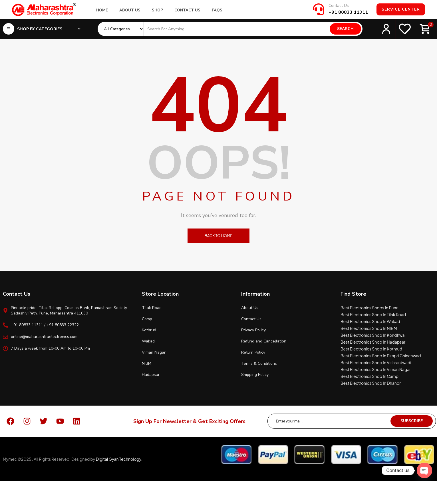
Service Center (401, 9)
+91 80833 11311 (348, 12)
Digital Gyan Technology (118, 459)
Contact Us (339, 5)
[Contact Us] (318, 9)
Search (345, 28)
